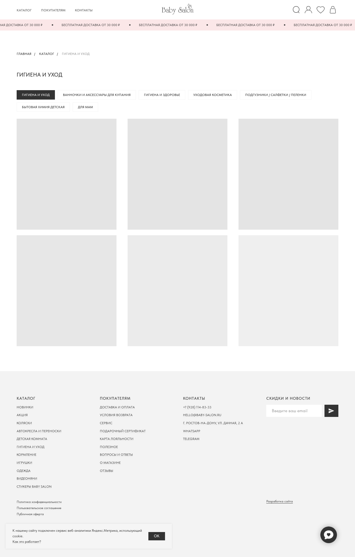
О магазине (110, 463)
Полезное (109, 447)
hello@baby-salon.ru (202, 415)
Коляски (24, 423)
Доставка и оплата (117, 407)
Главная (24, 54)
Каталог (24, 10)
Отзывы (106, 471)
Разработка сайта (279, 501)
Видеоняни (27, 478)
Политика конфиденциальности (39, 502)
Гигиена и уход (36, 95)
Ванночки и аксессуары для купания (97, 95)
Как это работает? (26, 542)
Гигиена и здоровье (162, 95)
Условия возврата (116, 415)
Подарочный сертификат (123, 431)
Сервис (106, 423)
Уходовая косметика (212, 95)
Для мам (85, 107)
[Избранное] (320, 10)
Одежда (24, 471)
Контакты (84, 10)
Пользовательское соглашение (39, 508)
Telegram (191, 439)
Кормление (26, 455)
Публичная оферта (30, 514)
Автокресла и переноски (39, 431)
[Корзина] (333, 10)
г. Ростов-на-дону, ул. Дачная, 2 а (213, 423)
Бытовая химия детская (43, 107)
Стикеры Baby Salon (34, 486)
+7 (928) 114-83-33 (197, 407)
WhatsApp (191, 431)
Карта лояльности (116, 439)
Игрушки (24, 463)
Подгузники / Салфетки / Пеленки (275, 95)
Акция (22, 415)
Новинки (25, 407)
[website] (296, 10)
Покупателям (53, 10)
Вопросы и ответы (116, 455)
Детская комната (32, 439)
